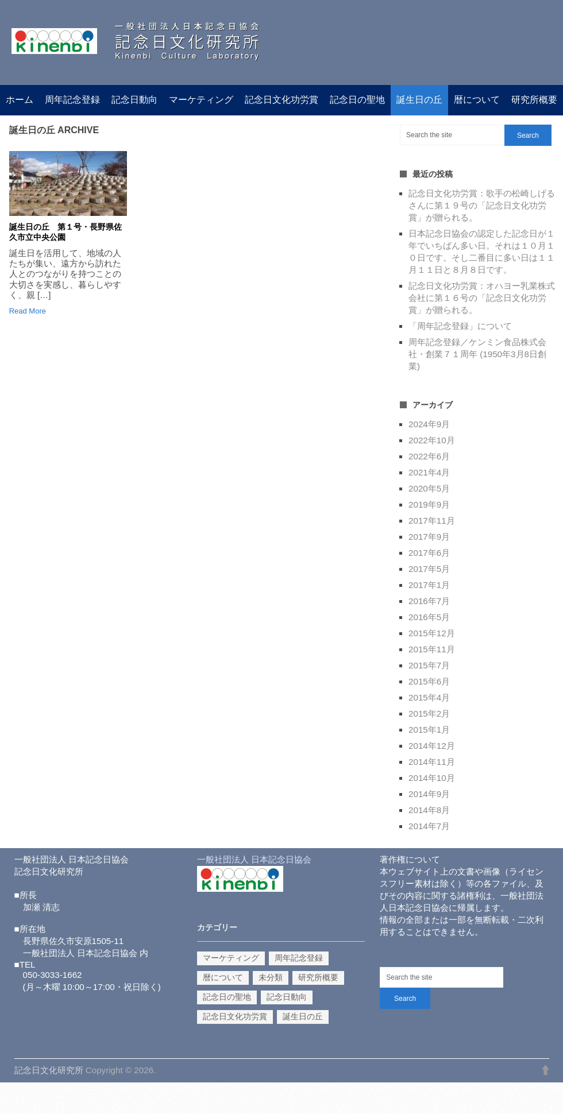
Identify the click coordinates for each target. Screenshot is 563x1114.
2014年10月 (431, 778)
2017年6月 (429, 553)
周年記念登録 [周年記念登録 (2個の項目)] (299, 957)
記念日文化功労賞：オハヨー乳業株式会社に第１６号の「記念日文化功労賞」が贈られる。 (481, 298)
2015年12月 (431, 633)
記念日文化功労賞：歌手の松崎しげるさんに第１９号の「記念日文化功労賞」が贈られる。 (481, 205)
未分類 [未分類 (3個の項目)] (271, 977)
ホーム (19, 100)
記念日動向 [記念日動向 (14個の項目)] (287, 996)
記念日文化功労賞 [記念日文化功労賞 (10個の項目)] (235, 1016)
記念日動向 (134, 100)
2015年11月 (431, 649)
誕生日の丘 (419, 100)
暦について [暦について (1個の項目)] (223, 977)
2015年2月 (429, 713)
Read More (27, 311)
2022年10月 (431, 440)
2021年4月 (429, 472)
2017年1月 (429, 585)
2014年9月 (429, 794)
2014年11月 (431, 762)
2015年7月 (429, 665)
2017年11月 (431, 520)
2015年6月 (429, 681)
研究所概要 (534, 100)
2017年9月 (429, 536)
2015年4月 (429, 697)
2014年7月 (429, 826)
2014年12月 (431, 746)
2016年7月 (429, 601)
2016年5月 (429, 617)
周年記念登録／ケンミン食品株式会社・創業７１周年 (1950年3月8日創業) (477, 354)
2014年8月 (429, 810)
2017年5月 (429, 569)
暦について (477, 100)
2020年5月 (429, 488)
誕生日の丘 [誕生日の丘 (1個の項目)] (303, 1016)
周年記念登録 (72, 100)
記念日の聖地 (357, 100)
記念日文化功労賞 (281, 100)
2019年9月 (429, 504)
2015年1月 (429, 729)
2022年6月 (429, 456)
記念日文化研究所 (48, 1070)
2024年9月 (429, 424)
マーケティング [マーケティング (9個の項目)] (231, 957)
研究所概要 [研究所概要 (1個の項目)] (318, 977)
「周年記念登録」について (460, 326)
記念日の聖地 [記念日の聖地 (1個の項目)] (227, 996)
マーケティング (201, 100)
